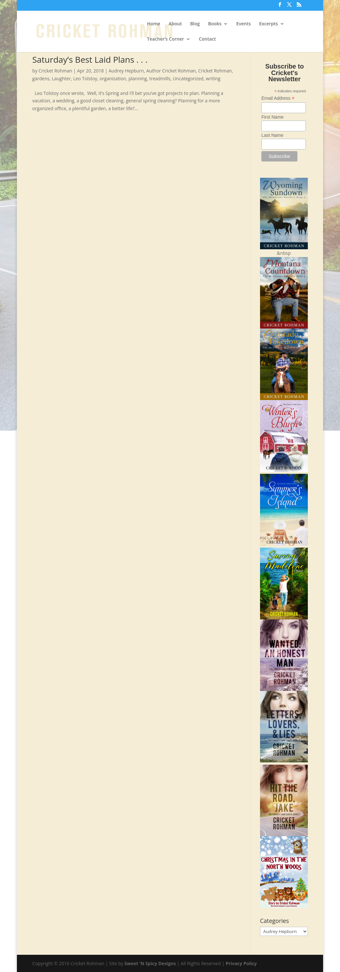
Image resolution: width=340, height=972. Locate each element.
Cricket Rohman (55, 71)
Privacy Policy (241, 963)
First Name (272, 117)
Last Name (272, 135)
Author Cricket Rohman (171, 71)
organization (112, 78)
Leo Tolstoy (85, 78)
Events (243, 24)
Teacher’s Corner (165, 39)
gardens (40, 78)
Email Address (277, 98)
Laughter (61, 78)
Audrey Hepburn (126, 71)
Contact (207, 39)
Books (214, 24)
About (175, 24)
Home (153, 24)
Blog (195, 24)
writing (213, 78)
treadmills (159, 78)
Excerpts (268, 24)
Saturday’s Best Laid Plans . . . (89, 59)
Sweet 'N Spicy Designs (150, 963)
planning (137, 78)
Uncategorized (188, 78)
